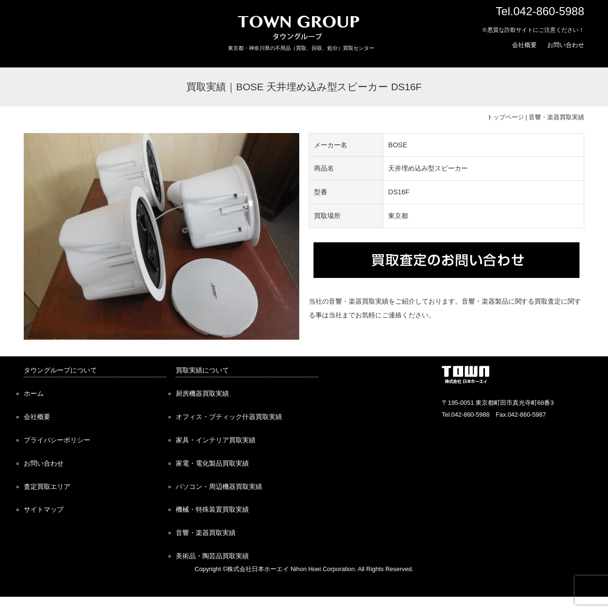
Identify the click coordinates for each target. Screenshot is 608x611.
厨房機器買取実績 (202, 393)
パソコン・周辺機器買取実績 (219, 486)
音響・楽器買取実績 (556, 117)
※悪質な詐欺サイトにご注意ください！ (533, 30)
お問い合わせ (565, 44)
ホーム (34, 393)
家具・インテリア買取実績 (216, 440)
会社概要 (524, 44)
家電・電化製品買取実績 (212, 463)
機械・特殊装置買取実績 (212, 509)
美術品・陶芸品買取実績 (212, 556)
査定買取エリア (47, 486)
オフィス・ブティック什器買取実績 (229, 416)
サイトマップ (44, 509)
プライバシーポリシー (57, 440)
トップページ (505, 117)
